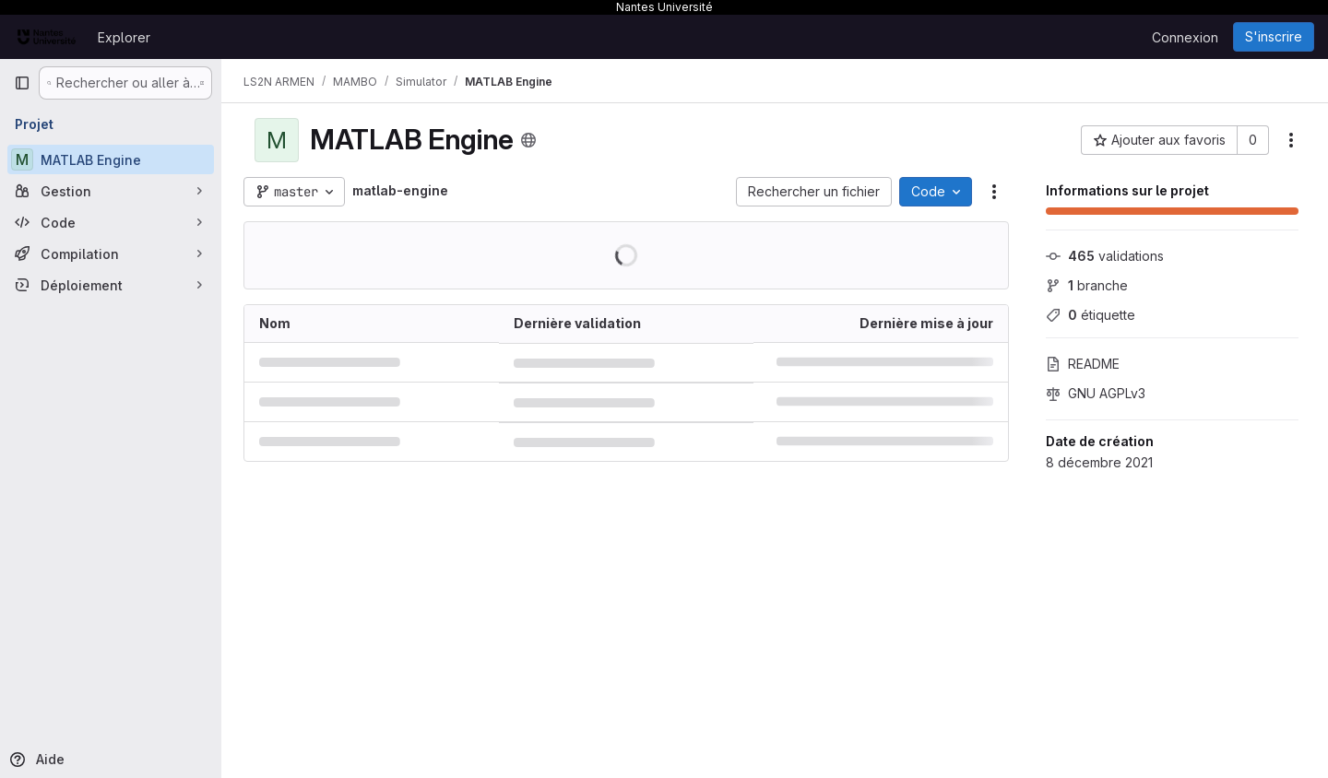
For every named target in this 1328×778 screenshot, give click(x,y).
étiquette (1090, 315)
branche (1087, 285)
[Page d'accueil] (46, 37)
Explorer (124, 37)
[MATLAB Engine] (110, 159)
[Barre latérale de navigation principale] (22, 83)
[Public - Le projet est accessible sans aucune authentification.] (528, 140)
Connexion (1185, 37)
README (1083, 363)
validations (1105, 256)
